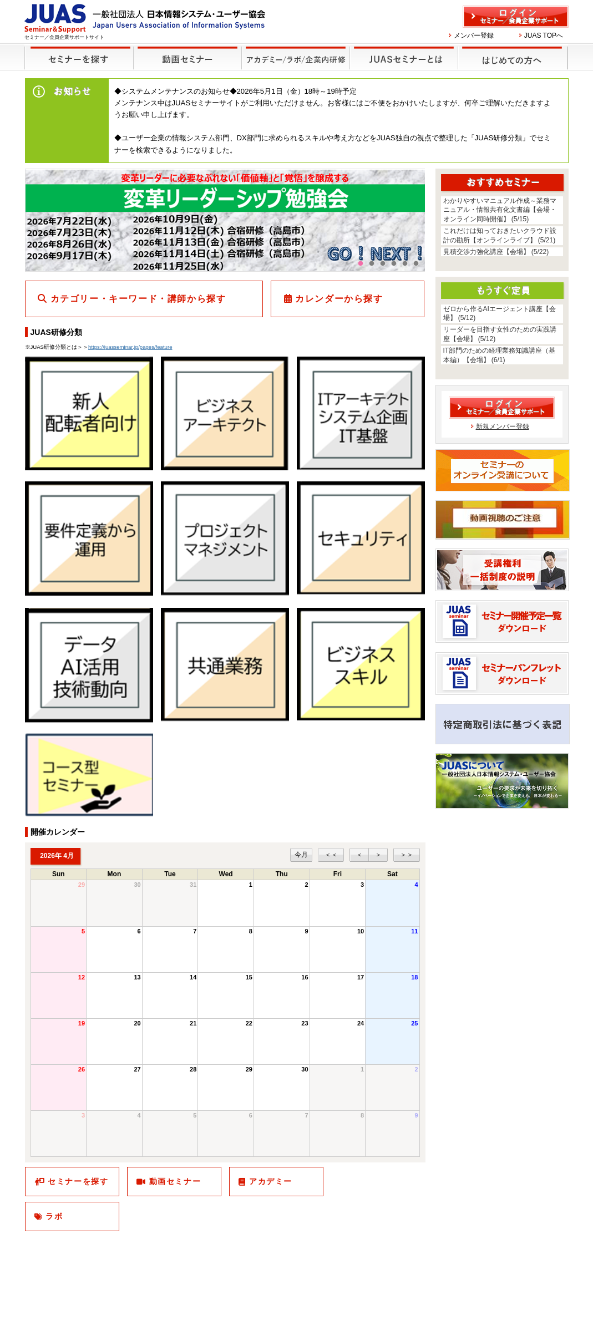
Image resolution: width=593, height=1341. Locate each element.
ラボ (54, 1216)
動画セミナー (175, 1181)
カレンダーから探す (339, 298)
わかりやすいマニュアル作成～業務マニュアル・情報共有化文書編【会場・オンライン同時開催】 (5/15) (499, 210)
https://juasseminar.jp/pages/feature (130, 347)
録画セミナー (187, 57)
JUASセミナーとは (402, 50)
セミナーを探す (76, 50)
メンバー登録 (474, 35)
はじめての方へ (511, 50)
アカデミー (270, 1181)
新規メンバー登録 (502, 426)
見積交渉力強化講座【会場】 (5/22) (496, 252)
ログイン (516, 17)
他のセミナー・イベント (294, 50)
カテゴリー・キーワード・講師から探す (138, 298)
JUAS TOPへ (543, 35)
